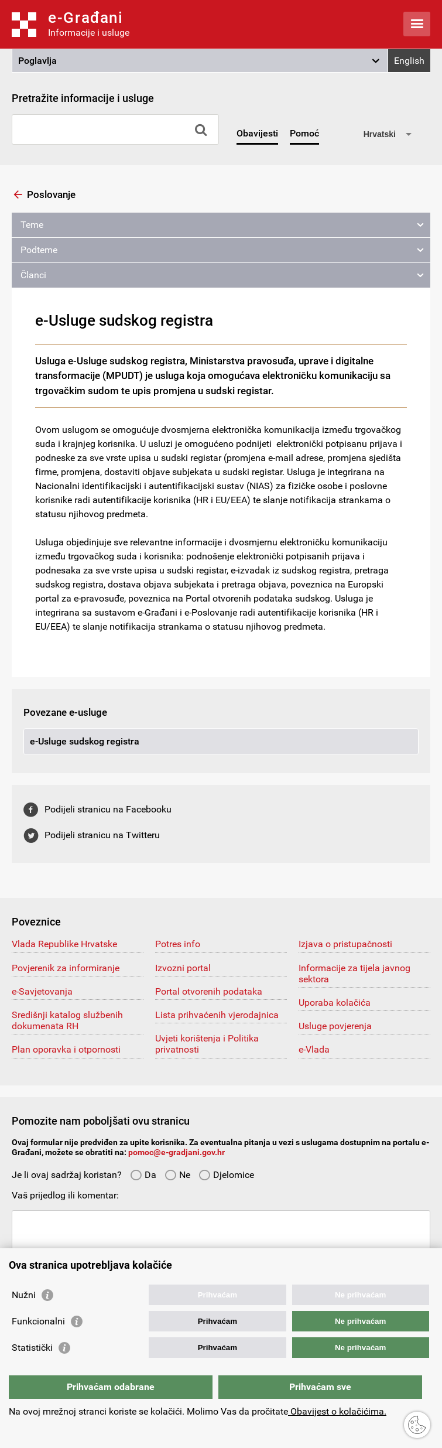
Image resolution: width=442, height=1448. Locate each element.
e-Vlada (314, 1049)
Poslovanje (51, 194)
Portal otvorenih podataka (208, 991)
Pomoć (304, 133)
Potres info (177, 944)
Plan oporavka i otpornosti (66, 1049)
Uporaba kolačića (335, 1002)
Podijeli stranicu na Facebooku (108, 809)
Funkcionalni (38, 1321)
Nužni (24, 1294)
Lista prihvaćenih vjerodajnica (217, 1014)
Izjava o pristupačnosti (345, 944)
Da (143, 1174)
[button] (200, 61)
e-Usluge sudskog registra (84, 741)
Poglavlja (37, 60)
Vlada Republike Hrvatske (64, 944)
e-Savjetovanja (42, 991)
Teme (31, 224)
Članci (33, 275)
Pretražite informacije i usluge (83, 98)
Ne (177, 1174)
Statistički (32, 1347)
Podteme (38, 249)
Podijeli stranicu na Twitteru (102, 835)
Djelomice (226, 1174)
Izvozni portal (183, 968)
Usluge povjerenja (335, 1026)
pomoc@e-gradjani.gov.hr (176, 1152)
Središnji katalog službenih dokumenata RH (67, 1020)
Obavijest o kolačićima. (337, 1411)
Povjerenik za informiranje (65, 968)
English (409, 60)
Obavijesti (257, 133)
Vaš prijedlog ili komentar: (65, 1195)
